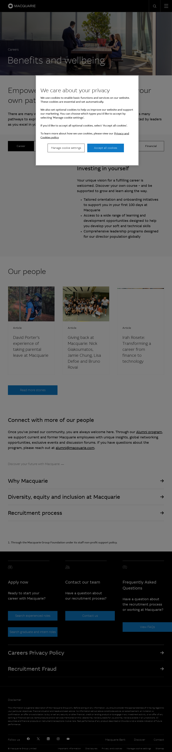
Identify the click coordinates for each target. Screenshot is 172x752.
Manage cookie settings (66, 148)
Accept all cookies (105, 148)
